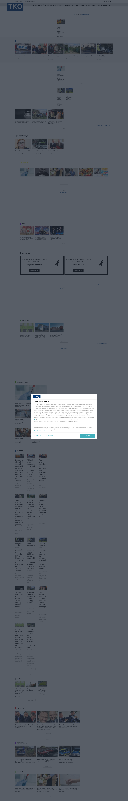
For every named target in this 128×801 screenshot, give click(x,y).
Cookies (44, 431)
